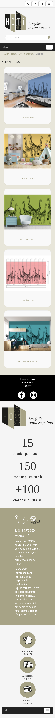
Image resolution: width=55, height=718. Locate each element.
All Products (10, 53)
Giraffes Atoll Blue (27, 361)
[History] (28, 3)
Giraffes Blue (27, 118)
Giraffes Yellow (27, 178)
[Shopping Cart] (35, 3)
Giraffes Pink (27, 300)
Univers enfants (26, 53)
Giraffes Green (27, 239)
